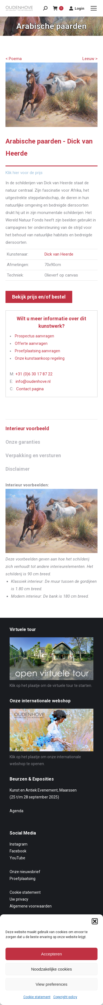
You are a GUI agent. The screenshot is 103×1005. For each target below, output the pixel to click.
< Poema (13, 58)
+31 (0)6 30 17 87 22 (33, 374)
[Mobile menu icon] (94, 8)
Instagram (18, 844)
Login (76, 8)
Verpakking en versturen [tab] (33, 455)
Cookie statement (37, 997)
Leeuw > (90, 58)
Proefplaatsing (22, 878)
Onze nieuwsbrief (25, 871)
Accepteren (51, 954)
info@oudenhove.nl (33, 381)
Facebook (18, 851)
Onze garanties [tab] (22, 442)
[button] (95, 921)
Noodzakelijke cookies (51, 969)
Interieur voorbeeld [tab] (27, 428)
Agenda (16, 811)
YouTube (17, 858)
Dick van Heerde (58, 254)
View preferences (52, 984)
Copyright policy (65, 997)
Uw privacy (19, 899)
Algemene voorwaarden (31, 906)
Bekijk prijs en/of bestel (39, 297)
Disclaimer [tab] (17, 469)
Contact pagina (30, 388)
